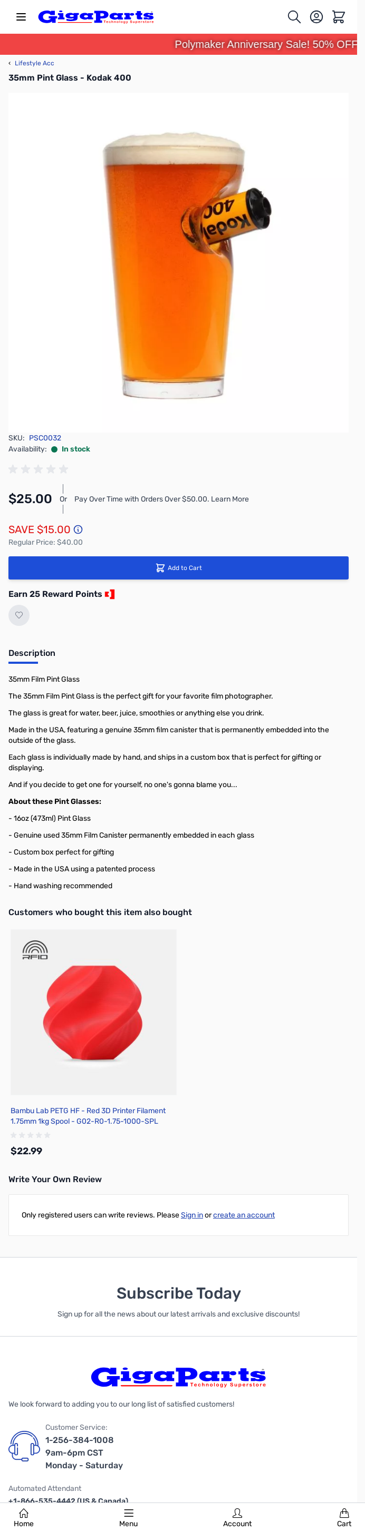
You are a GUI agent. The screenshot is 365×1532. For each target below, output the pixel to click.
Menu (128, 1518)
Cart (344, 1518)
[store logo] (96, 17)
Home (24, 1518)
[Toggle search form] (294, 17)
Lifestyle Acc (31, 63)
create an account (244, 1215)
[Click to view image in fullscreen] (178, 263)
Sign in (192, 1215)
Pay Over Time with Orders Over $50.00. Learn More (161, 499)
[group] (40, 469)
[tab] (31, 656)
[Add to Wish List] (19, 615)
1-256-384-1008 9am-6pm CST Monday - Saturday (84, 1452)
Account (237, 1518)
